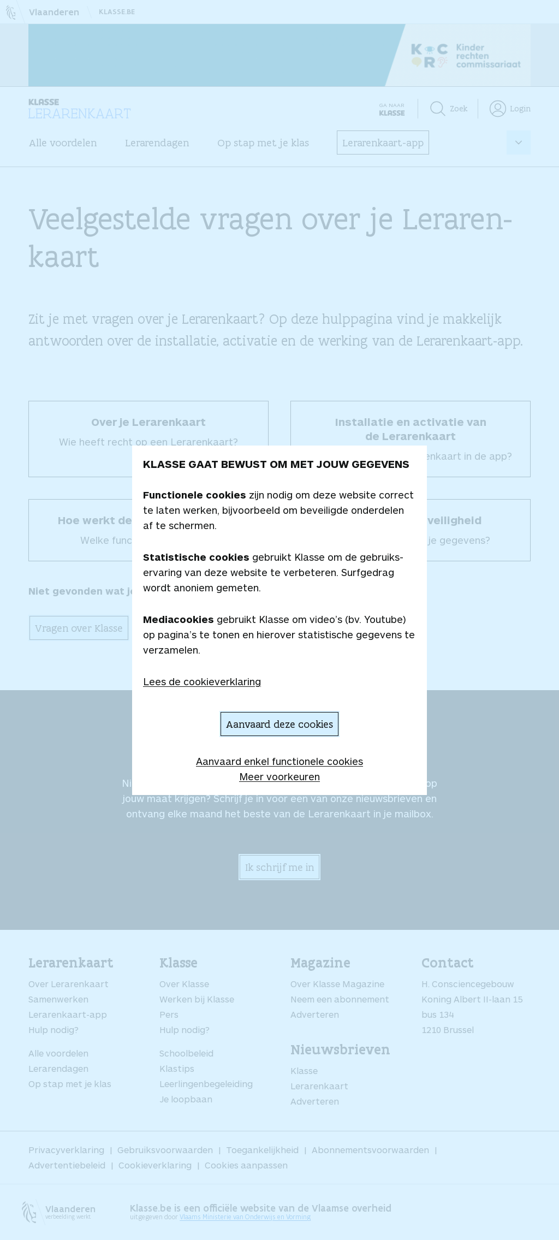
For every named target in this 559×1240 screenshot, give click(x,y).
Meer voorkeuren (279, 776)
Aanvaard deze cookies (279, 724)
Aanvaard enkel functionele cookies (279, 761)
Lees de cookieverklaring (202, 681)
